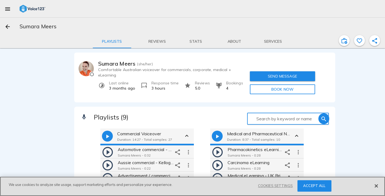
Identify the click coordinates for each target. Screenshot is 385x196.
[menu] (7, 8)
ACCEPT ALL (314, 185)
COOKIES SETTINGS (275, 185)
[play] (107, 152)
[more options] (188, 151)
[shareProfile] (374, 40)
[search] (323, 118)
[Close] (376, 186)
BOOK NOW (282, 89)
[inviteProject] (344, 40)
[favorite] (359, 40)
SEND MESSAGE (282, 76)
